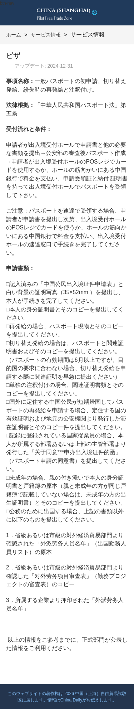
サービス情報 (46, 35)
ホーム (13, 35)
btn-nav (7, 3)
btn (121, 12)
